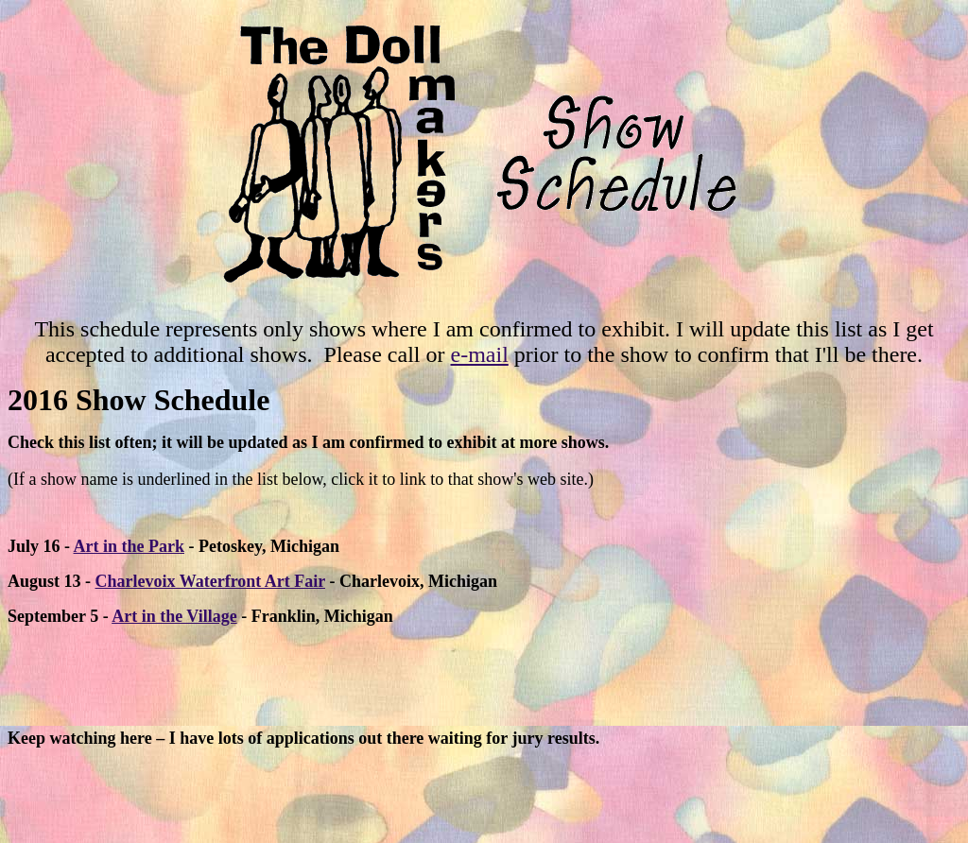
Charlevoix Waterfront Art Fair (210, 581)
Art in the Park (129, 546)
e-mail (480, 354)
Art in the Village (174, 616)
